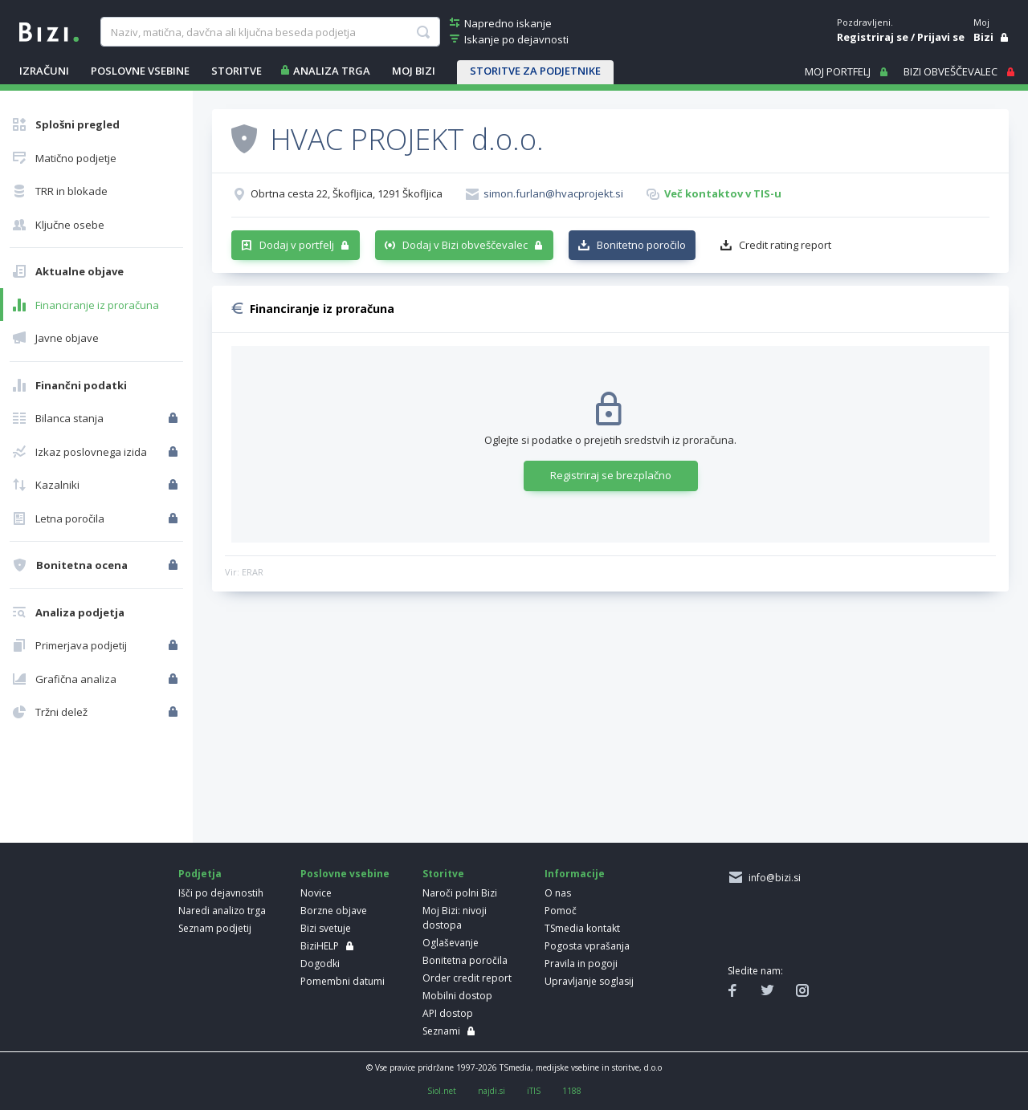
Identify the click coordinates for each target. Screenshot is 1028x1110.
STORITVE (236, 70)
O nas (558, 893)
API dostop (447, 1013)
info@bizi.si (772, 877)
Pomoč (561, 910)
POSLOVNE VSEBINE (140, 70)
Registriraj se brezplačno (610, 475)
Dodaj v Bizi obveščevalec (465, 245)
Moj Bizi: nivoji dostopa (454, 918)
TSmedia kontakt (582, 928)
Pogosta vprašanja (587, 946)
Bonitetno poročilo (641, 245)
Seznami (441, 1031)
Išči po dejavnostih (220, 893)
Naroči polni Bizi (459, 893)
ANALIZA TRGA (331, 70)
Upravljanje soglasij (589, 981)
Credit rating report (785, 245)
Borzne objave (333, 910)
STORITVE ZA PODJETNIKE (535, 70)
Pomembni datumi (342, 981)
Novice (316, 893)
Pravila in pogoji (581, 963)
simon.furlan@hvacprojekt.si (553, 193)
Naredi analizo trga (222, 910)
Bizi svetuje (325, 928)
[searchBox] (269, 32)
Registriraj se (872, 37)
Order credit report (467, 978)
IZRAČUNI (44, 70)
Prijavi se (941, 37)
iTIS (534, 1090)
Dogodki (320, 963)
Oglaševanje (450, 942)
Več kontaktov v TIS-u (722, 193)
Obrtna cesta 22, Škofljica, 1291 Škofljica (347, 193)
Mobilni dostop (457, 995)
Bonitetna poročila (465, 960)
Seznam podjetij (214, 928)
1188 (571, 1090)
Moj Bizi (413, 70)
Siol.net (441, 1090)
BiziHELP (319, 946)
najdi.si (491, 1090)
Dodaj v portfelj (296, 245)
